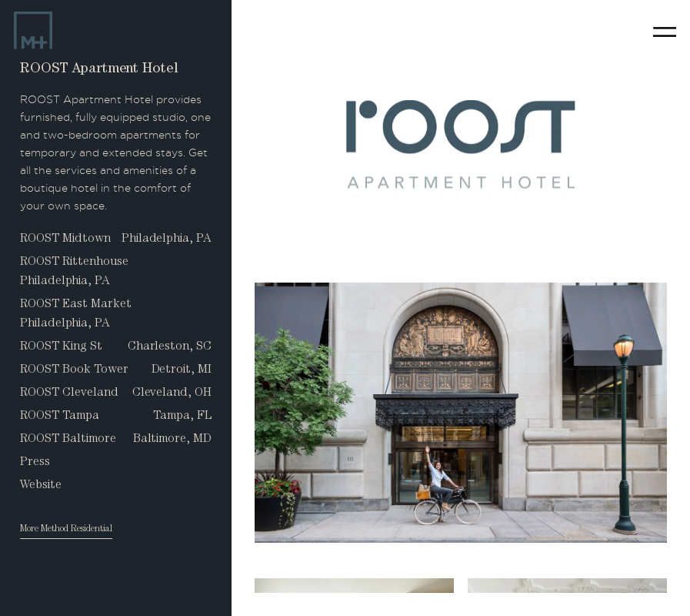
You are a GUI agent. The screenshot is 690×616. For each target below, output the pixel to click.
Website (41, 486)
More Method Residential (66, 529)
